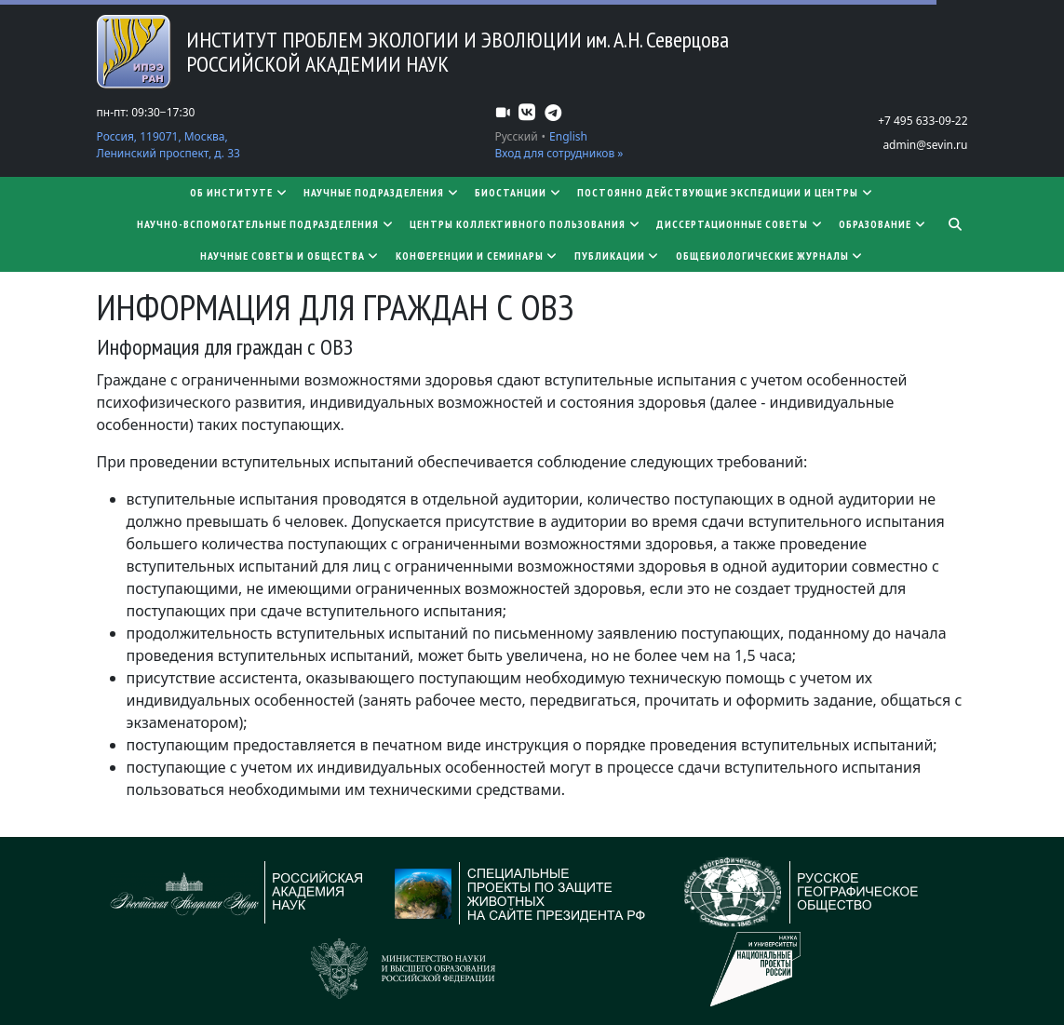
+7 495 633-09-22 (922, 120)
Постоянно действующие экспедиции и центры (725, 192)
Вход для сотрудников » (559, 153)
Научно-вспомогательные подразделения (266, 224)
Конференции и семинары (477, 256)
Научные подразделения (381, 192)
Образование (883, 224)
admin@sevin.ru (924, 145)
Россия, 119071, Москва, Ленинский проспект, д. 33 (168, 144)
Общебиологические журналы (770, 256)
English (568, 136)
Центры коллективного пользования (525, 224)
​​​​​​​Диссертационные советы (740, 224)
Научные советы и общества (290, 256)
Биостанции (518, 192)
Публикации (617, 256)
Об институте (239, 192)
